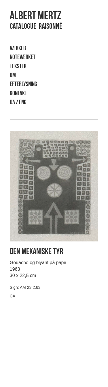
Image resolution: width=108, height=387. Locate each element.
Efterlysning (23, 84)
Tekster (18, 66)
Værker (18, 48)
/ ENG (18, 102)
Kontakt (18, 93)
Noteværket (22, 57)
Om (13, 75)
